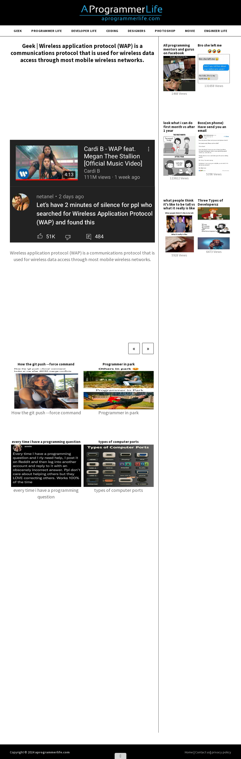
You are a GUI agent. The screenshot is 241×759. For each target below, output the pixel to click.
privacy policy (221, 752)
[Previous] (134, 348)
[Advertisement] (82, 102)
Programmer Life (46, 31)
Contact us (202, 752)
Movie (190, 31)
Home (189, 752)
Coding (112, 31)
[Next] (148, 348)
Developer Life (84, 31)
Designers (137, 31)
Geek (18, 31)
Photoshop (165, 31)
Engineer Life (215, 31)
